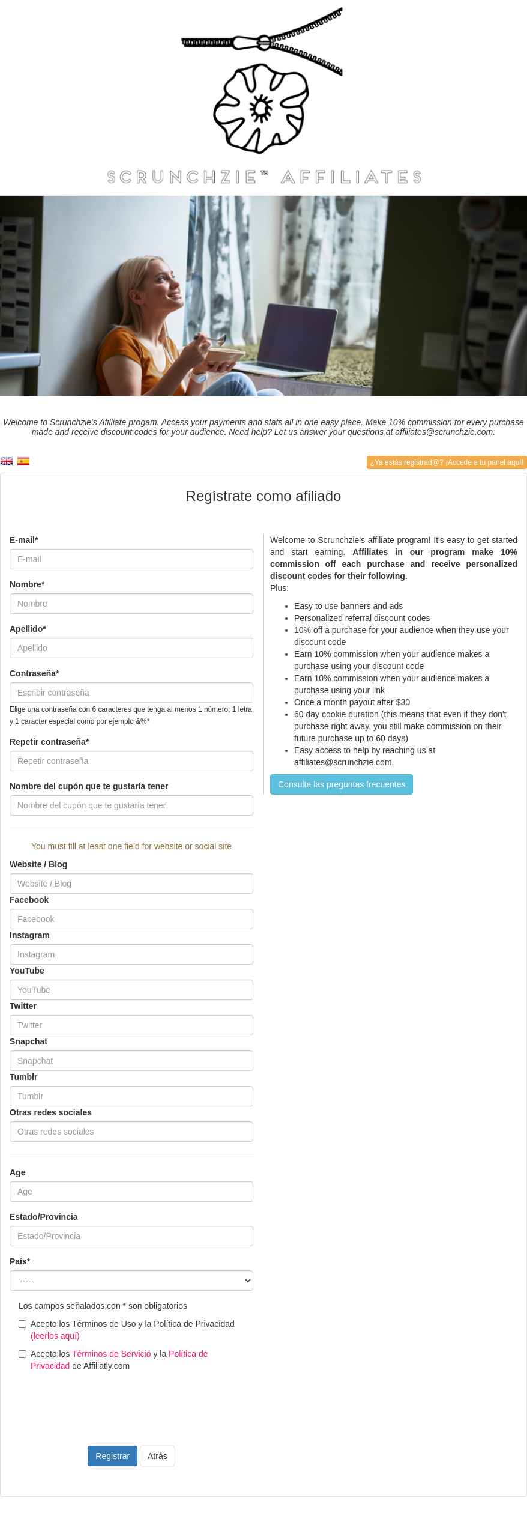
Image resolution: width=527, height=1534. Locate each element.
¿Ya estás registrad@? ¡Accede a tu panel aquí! (446, 462)
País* (20, 1261)
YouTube (27, 970)
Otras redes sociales (51, 1112)
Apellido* (28, 629)
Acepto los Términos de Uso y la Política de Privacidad (127, 1330)
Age (17, 1172)
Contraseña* (34, 673)
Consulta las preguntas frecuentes (341, 784)
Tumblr (23, 1077)
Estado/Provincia (44, 1217)
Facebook (29, 900)
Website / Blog (38, 864)
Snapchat (28, 1041)
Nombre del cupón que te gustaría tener (89, 786)
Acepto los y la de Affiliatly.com (113, 1360)
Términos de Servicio (111, 1354)
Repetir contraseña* (49, 742)
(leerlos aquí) (55, 1336)
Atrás (157, 1456)
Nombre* (27, 584)
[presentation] (101, 1401)
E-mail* (24, 540)
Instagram (30, 935)
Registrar (112, 1456)
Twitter (23, 1006)
